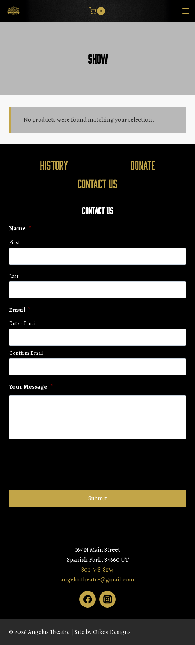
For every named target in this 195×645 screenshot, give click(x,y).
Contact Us (97, 183)
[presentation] (64, 463)
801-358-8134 (97, 569)
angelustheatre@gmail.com (97, 579)
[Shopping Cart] (97, 11)
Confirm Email (26, 353)
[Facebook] (87, 599)
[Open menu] (185, 10)
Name (20, 228)
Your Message (31, 387)
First (14, 242)
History (54, 164)
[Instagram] (107, 599)
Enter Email (23, 323)
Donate (142, 164)
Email (19, 310)
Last (14, 276)
